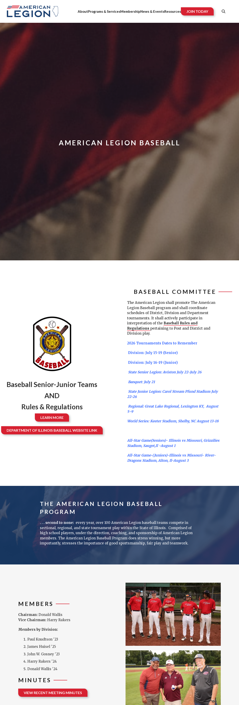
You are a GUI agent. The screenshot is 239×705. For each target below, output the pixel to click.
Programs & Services (104, 11)
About (83, 11)
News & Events (152, 11)
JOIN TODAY (197, 11)
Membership (130, 11)
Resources (172, 11)
